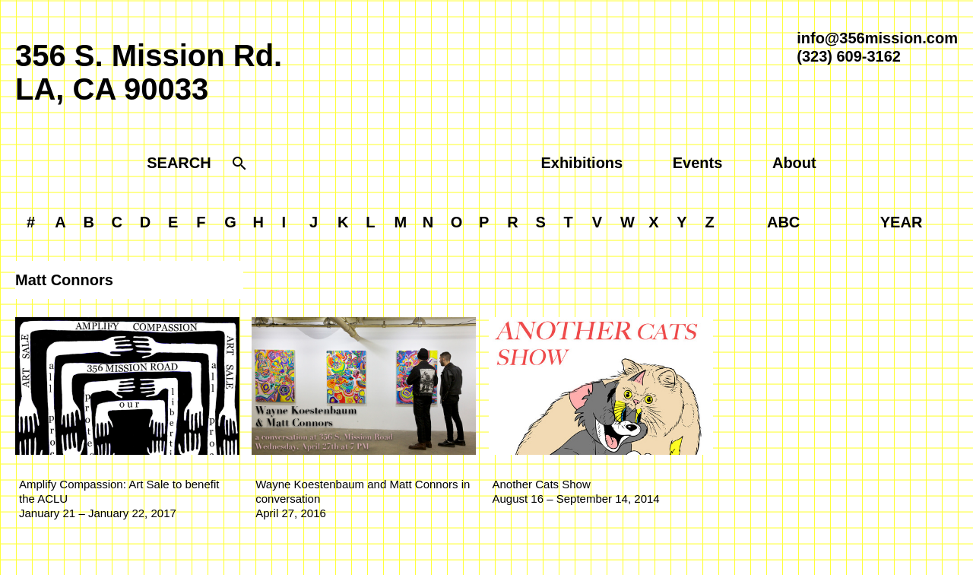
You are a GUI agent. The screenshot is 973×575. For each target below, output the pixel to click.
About (794, 162)
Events (698, 162)
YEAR (901, 222)
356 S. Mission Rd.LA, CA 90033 (148, 72)
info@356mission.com (877, 38)
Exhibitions (581, 162)
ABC (783, 222)
